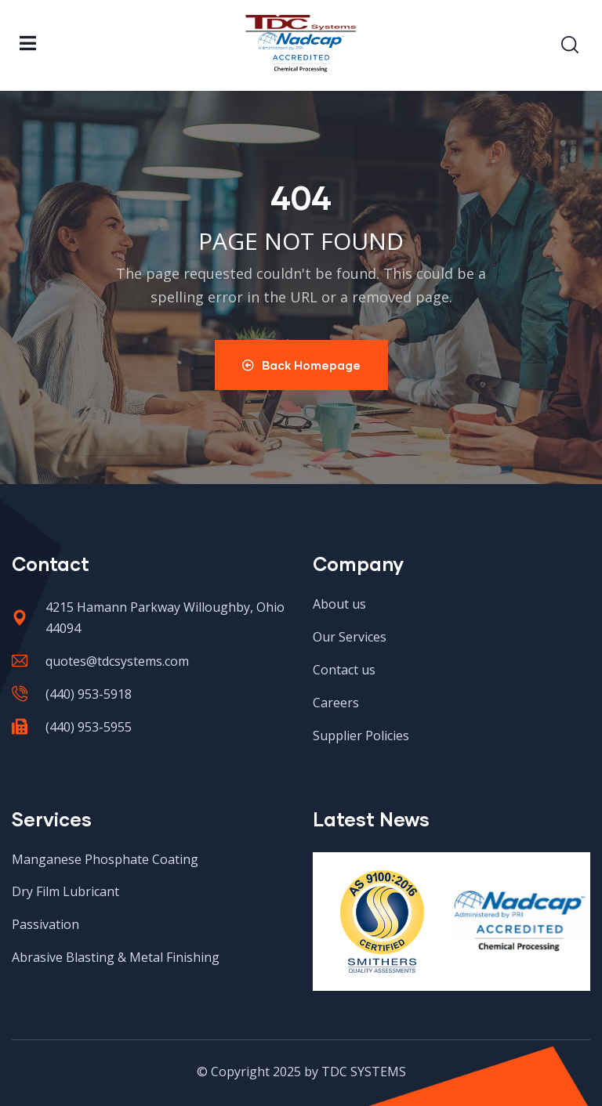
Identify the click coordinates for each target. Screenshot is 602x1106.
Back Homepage (301, 365)
